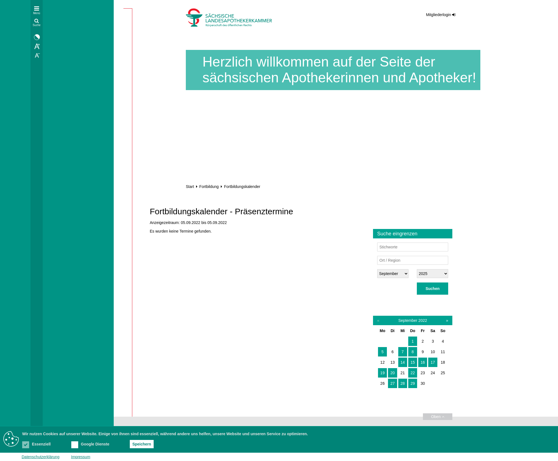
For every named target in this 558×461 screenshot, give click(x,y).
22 (412, 373)
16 (422, 362)
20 (392, 373)
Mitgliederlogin (438, 14)
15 (412, 362)
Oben (437, 416)
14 (402, 362)
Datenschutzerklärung (40, 457)
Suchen (432, 288)
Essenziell (36, 444)
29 (412, 383)
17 (433, 362)
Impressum (80, 457)
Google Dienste (90, 444)
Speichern (141, 444)
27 (392, 383)
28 (402, 383)
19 (382, 373)
